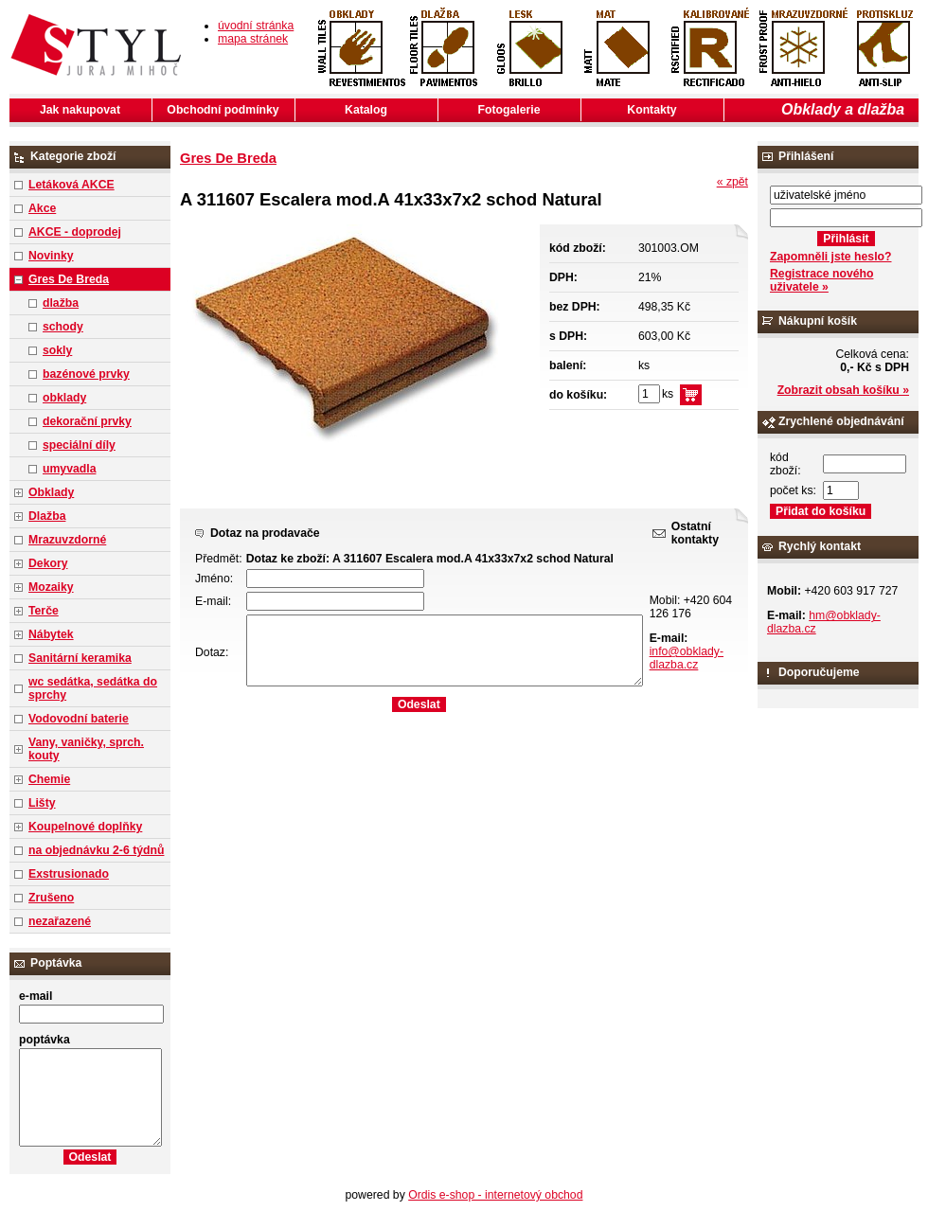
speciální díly (79, 445)
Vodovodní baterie (78, 718)
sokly (57, 350)
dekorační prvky (87, 421)
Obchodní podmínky (222, 109)
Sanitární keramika (80, 658)
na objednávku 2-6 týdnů (96, 850)
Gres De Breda (68, 279)
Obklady (51, 492)
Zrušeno (51, 897)
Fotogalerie (509, 109)
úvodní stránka (256, 25)
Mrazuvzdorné (67, 539)
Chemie (49, 779)
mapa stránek (253, 38)
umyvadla (69, 468)
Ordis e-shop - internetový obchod (495, 1195)
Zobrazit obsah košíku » (843, 390)
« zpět (732, 181)
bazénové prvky (86, 374)
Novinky (51, 255)
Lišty (42, 803)
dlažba (61, 303)
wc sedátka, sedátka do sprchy (92, 688)
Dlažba (46, 516)
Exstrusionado (68, 874)
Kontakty (651, 109)
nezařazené (59, 921)
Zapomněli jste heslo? (831, 256)
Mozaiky (51, 587)
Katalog (366, 109)
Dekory (47, 563)
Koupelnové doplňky (85, 826)
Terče (43, 610)
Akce (42, 208)
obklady (64, 397)
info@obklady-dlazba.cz (686, 658)
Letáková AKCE (71, 184)
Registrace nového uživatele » (821, 280)
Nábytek (51, 634)
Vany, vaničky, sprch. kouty (86, 749)
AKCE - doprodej (74, 232)
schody (63, 326)
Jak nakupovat (80, 109)
